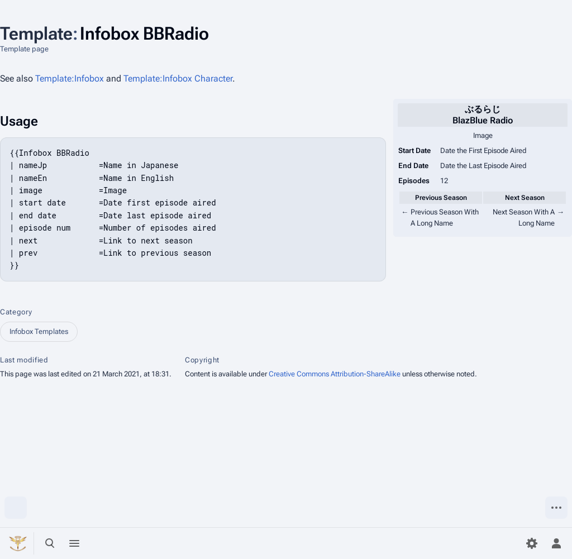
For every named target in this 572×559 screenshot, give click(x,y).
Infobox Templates (38, 331)
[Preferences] (532, 543)
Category (16, 312)
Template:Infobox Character (177, 78)
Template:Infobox (69, 78)
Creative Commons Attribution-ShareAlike (335, 374)
